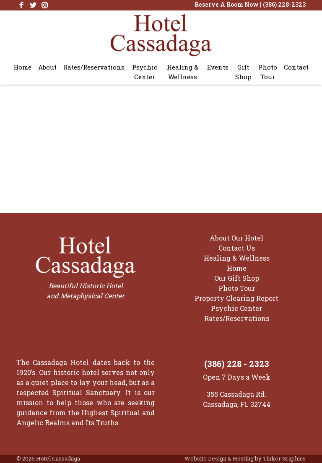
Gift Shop (243, 72)
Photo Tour (267, 72)
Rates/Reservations (94, 67)
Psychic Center (144, 72)
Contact (296, 67)
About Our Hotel (236, 237)
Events (218, 67)
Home (22, 67)
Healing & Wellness (182, 72)
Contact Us (236, 247)
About (47, 67)
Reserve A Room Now (227, 4)
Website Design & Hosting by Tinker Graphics (245, 458)
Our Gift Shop (236, 278)
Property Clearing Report (236, 298)
